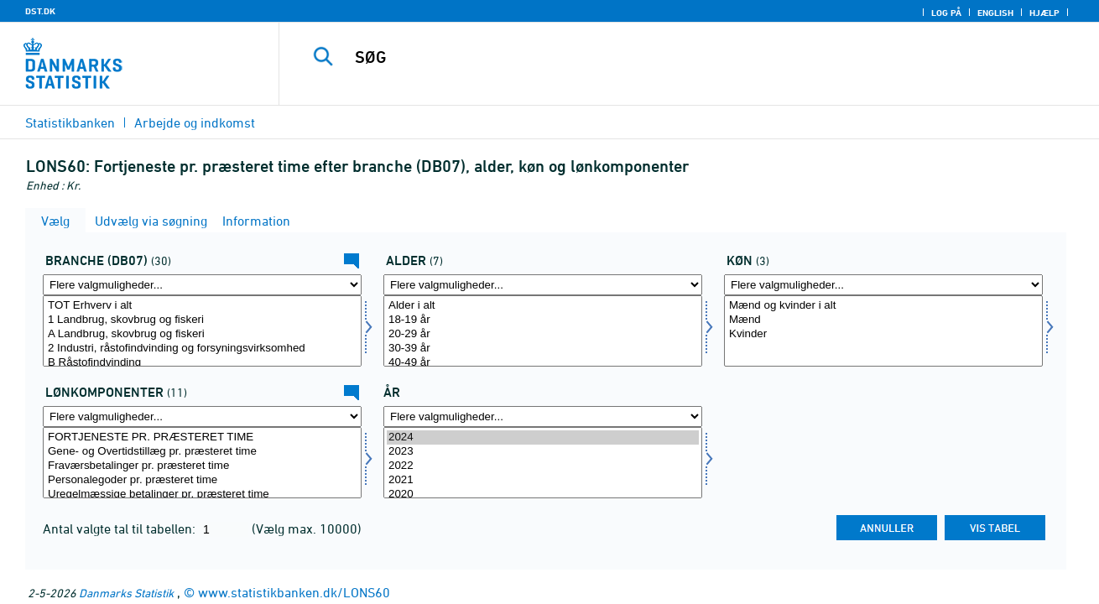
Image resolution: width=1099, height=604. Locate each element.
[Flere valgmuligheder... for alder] (542, 284)
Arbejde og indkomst (194, 122)
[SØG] (671, 57)
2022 (543, 466)
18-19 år (543, 320)
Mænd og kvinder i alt (883, 306)
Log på (946, 12)
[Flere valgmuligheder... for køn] (883, 284)
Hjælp (1044, 12)
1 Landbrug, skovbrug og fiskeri (202, 320)
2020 (543, 494)
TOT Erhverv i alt (202, 306)
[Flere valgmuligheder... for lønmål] (202, 416)
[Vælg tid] (542, 462)
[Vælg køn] (883, 331)
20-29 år (543, 334)
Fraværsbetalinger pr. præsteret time (202, 466)
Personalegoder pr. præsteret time (202, 480)
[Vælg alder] (542, 331)
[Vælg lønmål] (202, 462)
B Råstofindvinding (202, 363)
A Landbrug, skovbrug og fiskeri (202, 334)
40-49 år (543, 363)
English (995, 12)
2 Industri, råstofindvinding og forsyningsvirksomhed (202, 348)
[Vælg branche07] (202, 331)
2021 (543, 480)
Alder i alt (543, 306)
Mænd (883, 320)
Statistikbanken (70, 122)
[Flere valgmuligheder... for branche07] (202, 284)
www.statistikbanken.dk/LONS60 (294, 592)
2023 (543, 452)
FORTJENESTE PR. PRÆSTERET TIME (202, 437)
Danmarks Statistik (126, 593)
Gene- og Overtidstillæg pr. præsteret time (202, 452)
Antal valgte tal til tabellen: (121, 528)
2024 (543, 437)
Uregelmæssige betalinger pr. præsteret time (202, 494)
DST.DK (40, 11)
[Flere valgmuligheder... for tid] (542, 416)
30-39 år (543, 348)
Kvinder (883, 334)
